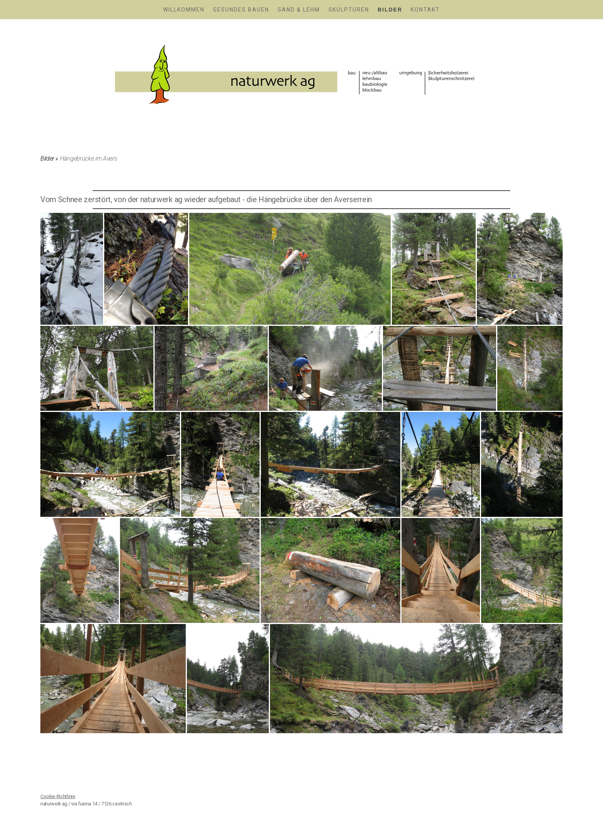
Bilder (390, 10)
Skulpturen (348, 10)
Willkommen (184, 10)
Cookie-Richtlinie (57, 796)
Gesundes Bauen (241, 10)
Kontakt (425, 10)
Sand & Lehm (299, 10)
